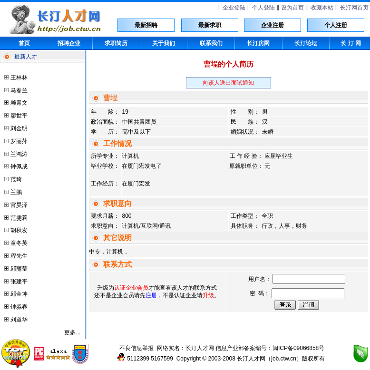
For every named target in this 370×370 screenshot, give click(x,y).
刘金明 (19, 128)
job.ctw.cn (283, 358)
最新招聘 (146, 25)
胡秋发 (19, 230)
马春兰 (19, 90)
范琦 (16, 179)
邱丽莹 (19, 268)
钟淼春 (19, 306)
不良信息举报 (136, 348)
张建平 (19, 281)
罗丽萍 (19, 141)
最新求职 (209, 25)
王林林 (19, 77)
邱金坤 (19, 294)
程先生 (19, 256)
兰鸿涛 (19, 154)
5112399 (138, 358)
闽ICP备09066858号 (298, 348)
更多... (72, 332)
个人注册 (335, 25)
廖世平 (19, 115)
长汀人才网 (199, 348)
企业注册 (272, 25)
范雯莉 (19, 217)
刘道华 (19, 319)
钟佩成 (19, 166)
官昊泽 (19, 205)
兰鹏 (16, 192)
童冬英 (19, 243)
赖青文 (19, 102)
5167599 (162, 358)
